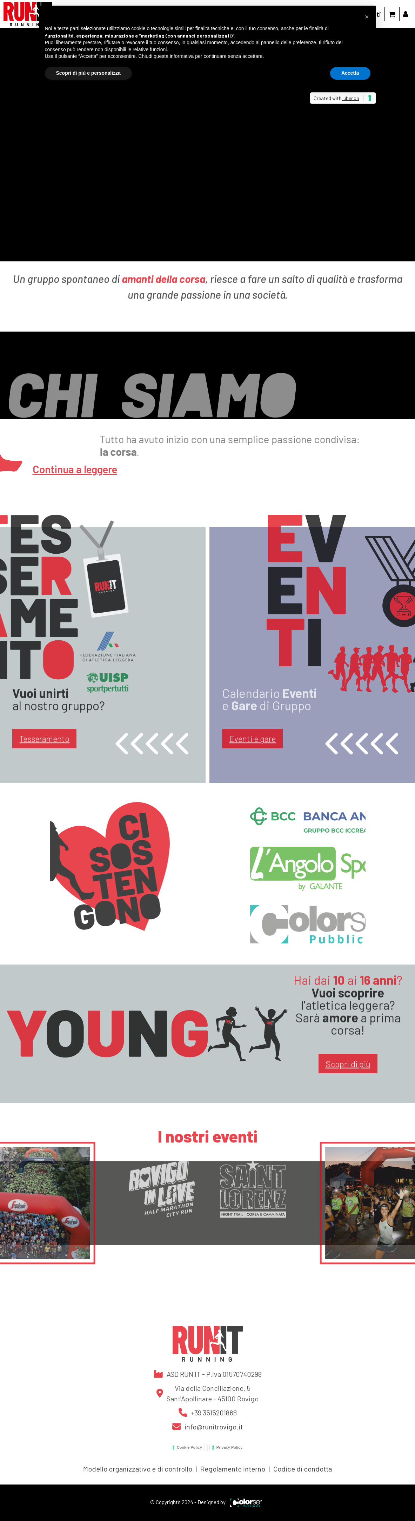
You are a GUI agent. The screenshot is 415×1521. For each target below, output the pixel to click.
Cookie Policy (189, 1447)
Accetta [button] (350, 73)
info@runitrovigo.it (214, 1426)
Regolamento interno (232, 1469)
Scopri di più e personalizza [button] (88, 73)
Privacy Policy (229, 1447)
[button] (367, 16)
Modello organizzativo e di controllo (137, 1469)
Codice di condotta (302, 1469)
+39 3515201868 (214, 1412)
